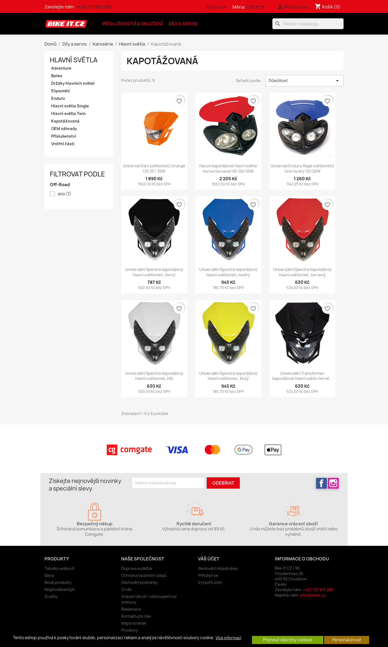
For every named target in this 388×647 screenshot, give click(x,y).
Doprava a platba (136, 568)
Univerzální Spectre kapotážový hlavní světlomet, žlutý (228, 376)
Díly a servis (183, 24)
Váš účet (208, 559)
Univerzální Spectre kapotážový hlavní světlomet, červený (302, 272)
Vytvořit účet (210, 582)
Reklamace (131, 609)
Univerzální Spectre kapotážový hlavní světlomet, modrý (228, 272)
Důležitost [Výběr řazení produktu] (305, 80)
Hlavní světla (74, 59)
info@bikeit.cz (312, 595)
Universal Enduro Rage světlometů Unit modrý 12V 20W (302, 168)
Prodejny (129, 630)
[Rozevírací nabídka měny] (256, 7)
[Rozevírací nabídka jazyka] (217, 7)
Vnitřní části (62, 144)
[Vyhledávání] (308, 23)
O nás (126, 589)
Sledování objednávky (218, 568)
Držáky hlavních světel (73, 83)
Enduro (58, 98)
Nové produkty (58, 582)
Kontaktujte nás (136, 616)
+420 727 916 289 (93, 7)
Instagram (333, 483)
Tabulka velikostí (59, 568)
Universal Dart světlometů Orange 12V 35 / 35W (154, 168)
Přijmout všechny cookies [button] (287, 640)
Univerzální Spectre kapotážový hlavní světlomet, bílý (154, 376)
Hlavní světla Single (70, 106)
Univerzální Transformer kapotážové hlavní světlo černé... (302, 376)
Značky (51, 596)
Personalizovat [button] (346, 640)
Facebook (321, 483)
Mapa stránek (133, 623)
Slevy (49, 575)
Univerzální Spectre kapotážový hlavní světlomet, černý (154, 272)
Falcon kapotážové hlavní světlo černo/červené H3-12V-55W (228, 168)
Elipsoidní (60, 91)
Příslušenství (63, 136)
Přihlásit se (208, 575)
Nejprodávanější (59, 589)
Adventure (61, 68)
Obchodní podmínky (139, 582)
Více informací (228, 637)
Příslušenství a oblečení (132, 24)
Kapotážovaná (65, 121)
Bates (56, 76)
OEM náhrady (64, 128)
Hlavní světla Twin (68, 113)
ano (64, 194)
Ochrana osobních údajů (144, 575)
